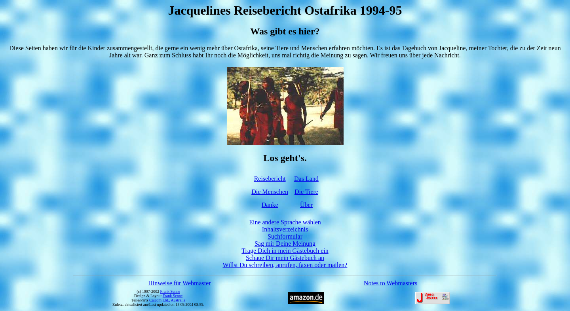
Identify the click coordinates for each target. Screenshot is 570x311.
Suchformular (285, 236)
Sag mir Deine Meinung (285, 243)
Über (306, 204)
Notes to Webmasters (390, 283)
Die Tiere (306, 191)
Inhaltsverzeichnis (285, 229)
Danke (270, 204)
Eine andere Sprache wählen (285, 222)
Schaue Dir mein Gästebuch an (285, 257)
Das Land (306, 178)
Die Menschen (269, 191)
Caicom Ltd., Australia (167, 300)
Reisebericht (270, 178)
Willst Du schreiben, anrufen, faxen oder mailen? (285, 265)
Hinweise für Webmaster (179, 283)
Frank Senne (170, 291)
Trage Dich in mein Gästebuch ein (284, 250)
